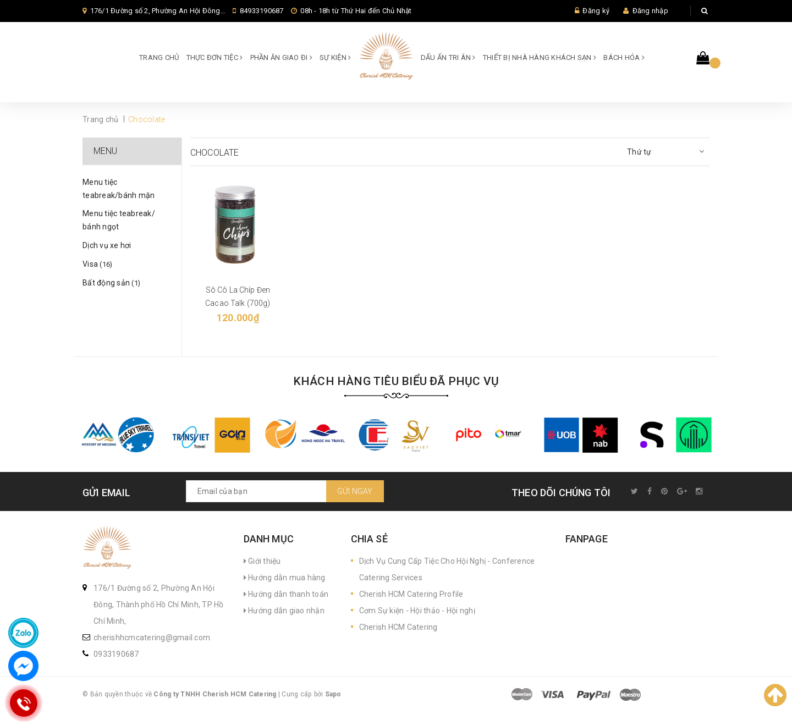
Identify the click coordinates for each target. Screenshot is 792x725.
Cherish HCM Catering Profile (411, 594)
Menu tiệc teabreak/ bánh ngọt (118, 220)
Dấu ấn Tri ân (448, 57)
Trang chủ (159, 57)
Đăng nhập (650, 11)
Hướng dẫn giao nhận (284, 610)
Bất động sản (111, 282)
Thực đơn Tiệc (214, 57)
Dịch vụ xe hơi (106, 245)
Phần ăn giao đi (281, 57)
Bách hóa (624, 57)
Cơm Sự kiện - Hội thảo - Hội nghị (417, 610)
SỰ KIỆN (335, 57)
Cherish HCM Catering (398, 627)
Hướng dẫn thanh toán (286, 594)
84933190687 (262, 11)
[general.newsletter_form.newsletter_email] (285, 491)
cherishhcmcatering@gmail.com (152, 637)
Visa (97, 264)
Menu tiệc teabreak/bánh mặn (118, 189)
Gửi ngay (355, 491)
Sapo (333, 694)
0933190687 (116, 654)
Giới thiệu (262, 561)
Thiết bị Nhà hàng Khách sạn (539, 57)
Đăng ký (595, 11)
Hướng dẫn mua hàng (285, 577)
